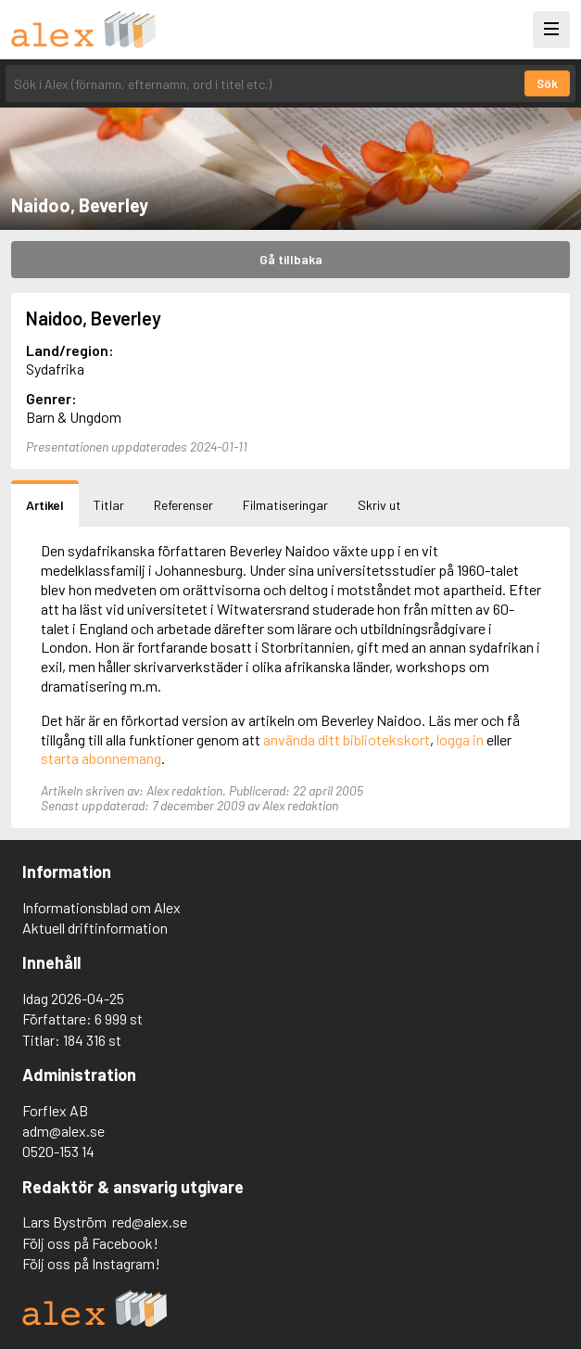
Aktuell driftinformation (95, 927)
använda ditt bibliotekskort (346, 739)
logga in (460, 739)
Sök (547, 83)
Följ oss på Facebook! (90, 1243)
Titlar (109, 505)
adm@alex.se (63, 1130)
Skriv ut (379, 505)
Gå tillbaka (290, 259)
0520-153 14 (58, 1151)
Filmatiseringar (285, 505)
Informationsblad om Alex (101, 907)
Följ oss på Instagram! (91, 1263)
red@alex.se (149, 1221)
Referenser (183, 505)
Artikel (45, 505)
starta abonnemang (101, 758)
